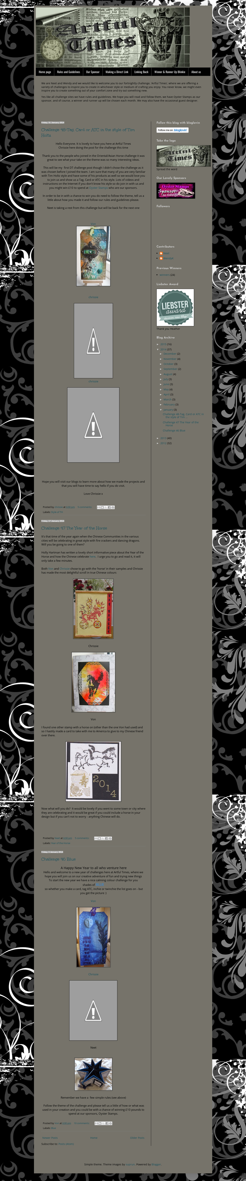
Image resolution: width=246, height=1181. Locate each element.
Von (93, 224)
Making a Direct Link (117, 72)
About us (196, 72)
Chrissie (65, 569)
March (168, 399)
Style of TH (57, 512)
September (171, 369)
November (170, 359)
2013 (163, 438)
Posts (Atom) (66, 1144)
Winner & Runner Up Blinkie (169, 72)
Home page (45, 72)
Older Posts (137, 1138)
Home (93, 1138)
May (167, 389)
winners (165, 275)
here (92, 557)
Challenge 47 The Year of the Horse (74, 528)
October (169, 364)
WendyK (168, 258)
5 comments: (85, 507)
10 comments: (82, 1123)
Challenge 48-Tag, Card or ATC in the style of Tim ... (183, 415)
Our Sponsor (93, 72)
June (167, 384)
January (169, 409)
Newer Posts (50, 1138)
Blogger (156, 1164)
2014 (163, 349)
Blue (53, 1128)
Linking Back (141, 72)
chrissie (93, 297)
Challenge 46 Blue (58, 859)
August (168, 374)
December (170, 353)
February (169, 404)
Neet (166, 253)
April (167, 394)
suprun (130, 1164)
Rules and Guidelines (68, 72)
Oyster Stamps (98, 188)
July (166, 379)
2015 (163, 344)
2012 (163, 443)
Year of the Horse (60, 843)
